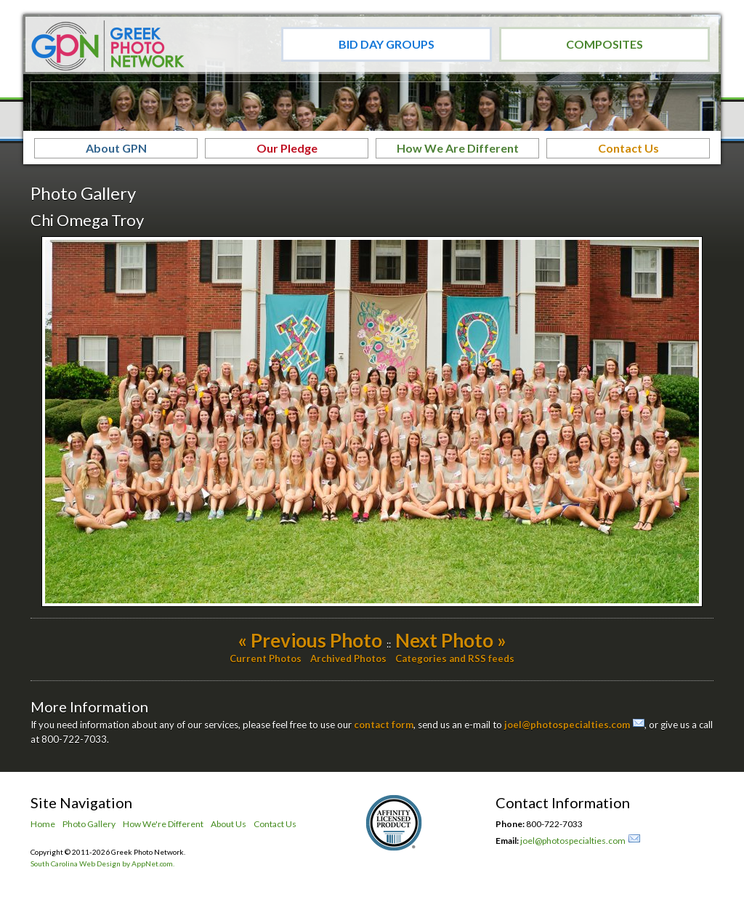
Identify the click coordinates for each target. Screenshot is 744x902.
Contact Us (628, 148)
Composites (604, 44)
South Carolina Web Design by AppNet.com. (102, 863)
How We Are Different (458, 148)
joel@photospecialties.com (567, 724)
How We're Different (163, 823)
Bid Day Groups (386, 44)
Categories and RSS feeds (454, 658)
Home (43, 823)
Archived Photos (348, 658)
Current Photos (266, 658)
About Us (228, 823)
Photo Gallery (89, 823)
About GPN (116, 148)
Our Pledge (287, 148)
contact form (383, 724)
